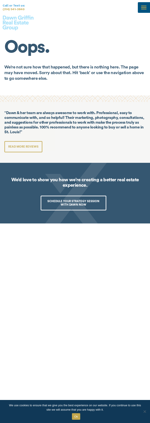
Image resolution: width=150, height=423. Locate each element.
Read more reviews (23, 146)
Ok (76, 416)
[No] (144, 411)
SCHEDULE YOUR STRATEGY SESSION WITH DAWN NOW (73, 203)
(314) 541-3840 (14, 9)
